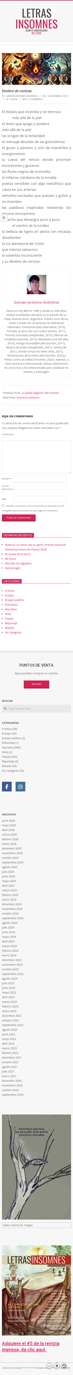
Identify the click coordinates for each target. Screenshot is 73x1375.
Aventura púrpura (28, 397)
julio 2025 (8, 872)
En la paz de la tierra (18, 554)
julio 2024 (8, 927)
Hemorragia (12, 568)
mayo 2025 (9, 881)
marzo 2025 (9, 890)
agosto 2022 (10, 1029)
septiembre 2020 (12, 1094)
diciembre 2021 (12, 1057)
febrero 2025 (10, 895)
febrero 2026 (10, 839)
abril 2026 (8, 830)
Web (4, 499)
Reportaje (11, 623)
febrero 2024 (10, 950)
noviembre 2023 (12, 964)
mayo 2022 (9, 1039)
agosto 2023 (10, 978)
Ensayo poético (14, 600)
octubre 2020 (10, 1090)
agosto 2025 (10, 867)
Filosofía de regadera (18, 563)
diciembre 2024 (12, 904)
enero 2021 (9, 1076)
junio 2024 (8, 932)
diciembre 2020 (12, 1081)
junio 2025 (8, 876)
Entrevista (11, 604)
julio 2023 (8, 983)
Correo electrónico (7, 489)
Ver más (36, 684)
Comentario (7, 436)
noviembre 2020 (12, 1085)
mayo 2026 (9, 825)
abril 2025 (8, 885)
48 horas (10, 559)
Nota (8, 614)
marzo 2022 (9, 1048)
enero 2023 (9, 1011)
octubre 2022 (10, 1020)
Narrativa (11, 609)
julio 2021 (8, 1071)
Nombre (7, 478)
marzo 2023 (9, 1002)
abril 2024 (8, 941)
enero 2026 (9, 844)
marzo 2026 (9, 834)
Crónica (10, 590)
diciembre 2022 (12, 1016)
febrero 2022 (10, 1053)
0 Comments (36, 99)
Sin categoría (13, 632)
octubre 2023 (10, 969)
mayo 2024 (9, 937)
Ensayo (9, 595)
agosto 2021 (10, 1067)
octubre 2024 (10, 913)
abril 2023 (8, 997)
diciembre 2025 (12, 848)
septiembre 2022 (12, 1025)
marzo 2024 (9, 946)
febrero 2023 (10, 1006)
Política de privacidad (11, 1367)
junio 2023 (8, 988)
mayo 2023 (9, 992)
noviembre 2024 (12, 909)
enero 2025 (9, 899)
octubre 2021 (10, 1062)
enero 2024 (9, 955)
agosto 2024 (10, 923)
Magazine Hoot (42, 1367)
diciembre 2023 (12, 960)
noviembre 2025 (12, 853)
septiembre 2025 (12, 862)
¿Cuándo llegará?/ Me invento (40, 393)
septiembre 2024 (12, 918)
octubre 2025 (10, 858)
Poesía (13, 99)
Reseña (9, 628)
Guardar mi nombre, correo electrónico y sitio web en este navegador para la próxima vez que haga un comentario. (33, 508)
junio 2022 (8, 1034)
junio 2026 (8, 820)
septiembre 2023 (12, 974)
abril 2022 (8, 1043)
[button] (50, 1366)
